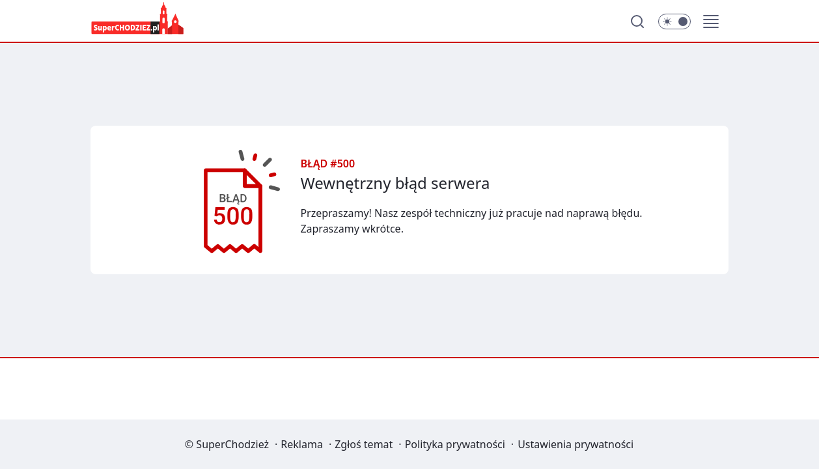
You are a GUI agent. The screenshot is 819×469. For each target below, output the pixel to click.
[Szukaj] (637, 21)
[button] (711, 21)
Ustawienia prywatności (575, 444)
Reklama (302, 444)
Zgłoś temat (364, 444)
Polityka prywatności (455, 444)
